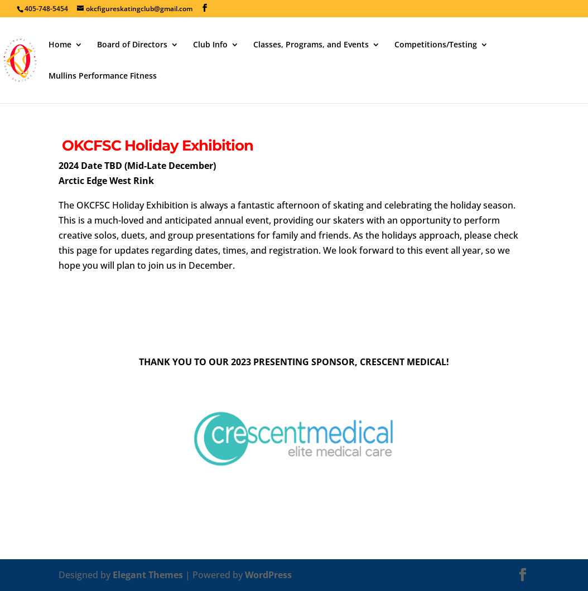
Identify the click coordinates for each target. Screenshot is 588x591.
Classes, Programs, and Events (311, 45)
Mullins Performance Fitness (103, 76)
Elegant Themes (148, 575)
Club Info (210, 45)
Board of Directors (132, 45)
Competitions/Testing (435, 45)
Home (60, 45)
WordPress (268, 575)
